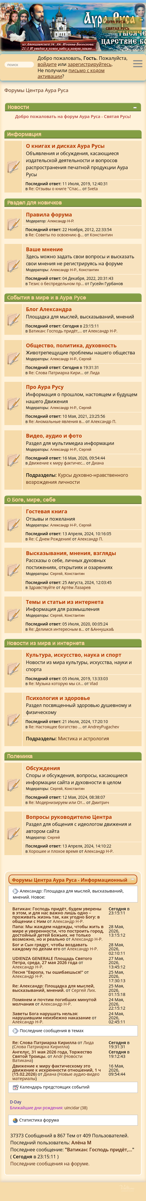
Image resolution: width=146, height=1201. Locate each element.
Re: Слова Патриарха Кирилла (44, 1042)
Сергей (85, 359)
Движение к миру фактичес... (57, 463)
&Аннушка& (102, 629)
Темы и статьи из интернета (64, 601)
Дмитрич (100, 802)
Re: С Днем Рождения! (50, 539)
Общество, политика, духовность (71, 345)
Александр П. (103, 421)
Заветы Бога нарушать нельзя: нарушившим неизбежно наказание (51, 1015)
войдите (47, 64)
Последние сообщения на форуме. (50, 1163)
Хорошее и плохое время (53, 851)
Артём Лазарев (75, 587)
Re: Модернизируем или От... (57, 802)
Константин (101, 235)
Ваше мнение (44, 249)
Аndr (58, 1056)
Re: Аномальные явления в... (57, 421)
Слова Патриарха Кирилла (41, 1046)
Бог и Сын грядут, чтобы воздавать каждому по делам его (49, 947)
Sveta (93, 188)
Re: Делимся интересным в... (56, 629)
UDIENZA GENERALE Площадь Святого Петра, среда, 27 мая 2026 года (52, 960)
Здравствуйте (42, 587)
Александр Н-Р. (60, 221)
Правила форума (49, 214)
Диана (98, 463)
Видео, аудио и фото (54, 435)
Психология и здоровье (58, 697)
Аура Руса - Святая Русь (118, 25)
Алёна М (81, 1142)
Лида (95, 372)
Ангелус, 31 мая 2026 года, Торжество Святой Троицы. (52, 1054)
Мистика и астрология (83, 738)
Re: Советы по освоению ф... (56, 235)
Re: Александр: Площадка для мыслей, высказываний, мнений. (53, 988)
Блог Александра (49, 309)
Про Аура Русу (44, 386)
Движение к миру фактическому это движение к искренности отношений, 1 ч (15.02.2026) (56, 1070)
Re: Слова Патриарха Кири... (56, 372)
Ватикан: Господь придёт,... (55, 331)
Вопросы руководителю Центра (69, 816)
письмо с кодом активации (71, 73)
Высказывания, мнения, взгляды (71, 553)
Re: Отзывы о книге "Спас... (55, 188)
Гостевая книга (46, 511)
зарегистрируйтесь (90, 64)
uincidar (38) (76, 1107)
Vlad (94, 683)
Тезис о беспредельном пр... (56, 283)
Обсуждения (43, 768)
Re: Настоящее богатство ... (55, 726)
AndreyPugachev (103, 726)
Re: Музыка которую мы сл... (56, 683)
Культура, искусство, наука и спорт (73, 654)
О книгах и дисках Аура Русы (65, 145)
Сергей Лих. (83, 990)
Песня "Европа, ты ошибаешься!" (47, 972)
